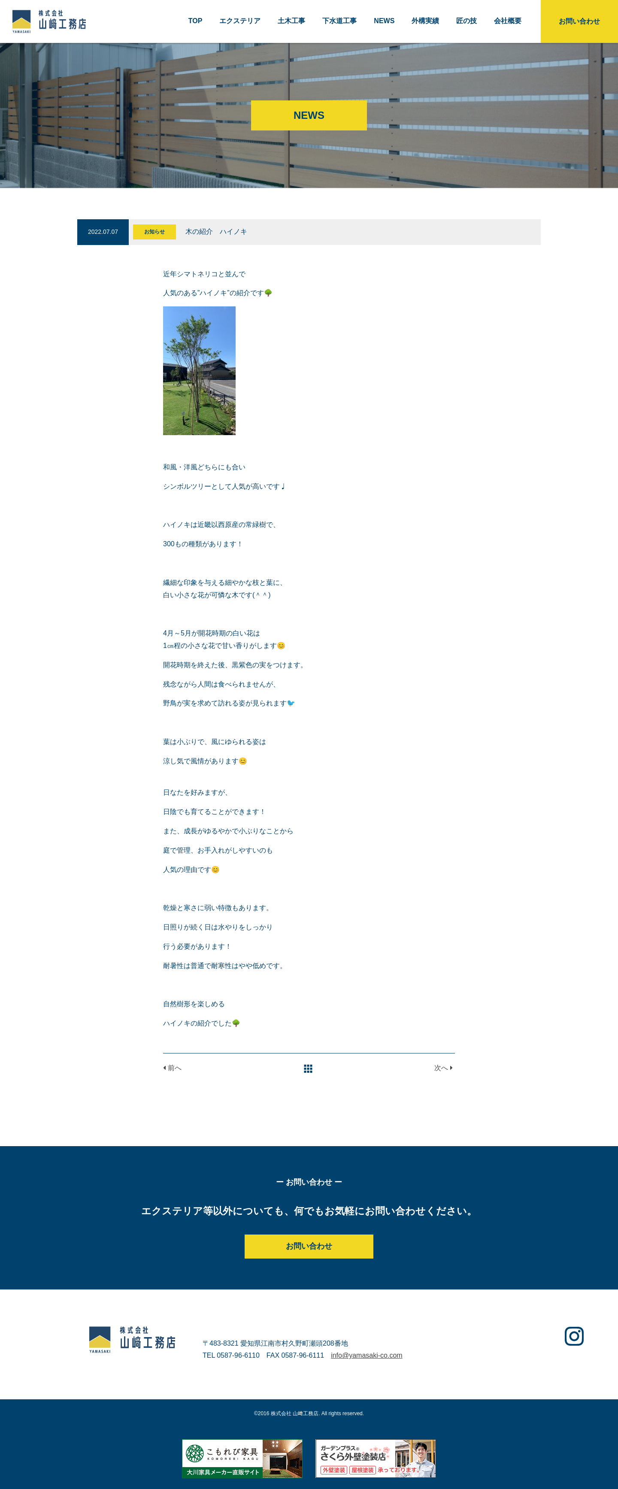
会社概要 (507, 20)
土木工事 (291, 20)
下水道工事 (339, 20)
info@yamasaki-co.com (367, 1355)
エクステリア (240, 20)
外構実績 (425, 20)
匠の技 (466, 20)
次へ (443, 1067)
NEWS (384, 20)
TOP (195, 20)
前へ (172, 1067)
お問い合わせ (579, 21)
